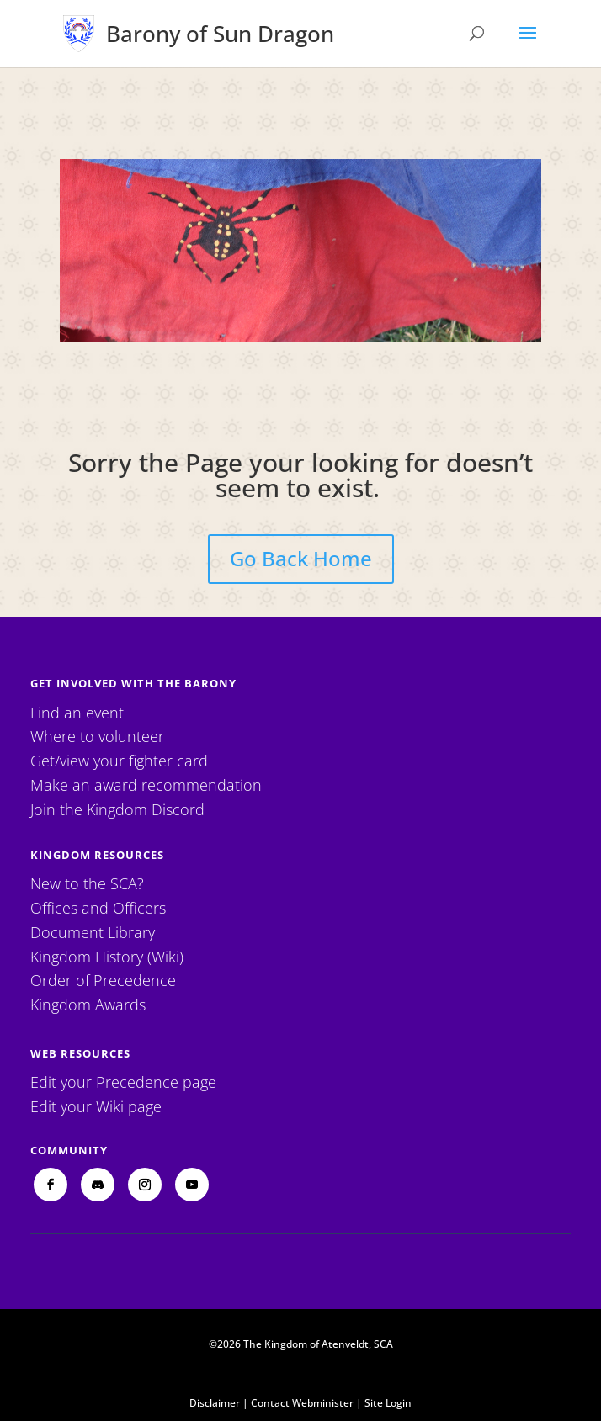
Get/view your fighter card (119, 760)
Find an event (77, 713)
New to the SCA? (87, 883)
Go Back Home (301, 558)
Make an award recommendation (146, 785)
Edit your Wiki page (96, 1106)
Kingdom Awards (88, 1004)
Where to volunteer (97, 736)
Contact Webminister (302, 1403)
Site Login (388, 1403)
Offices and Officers (98, 908)
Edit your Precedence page (123, 1082)
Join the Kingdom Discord (117, 809)
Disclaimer (214, 1403)
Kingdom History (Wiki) (106, 956)
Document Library (92, 932)
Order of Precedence (103, 980)
